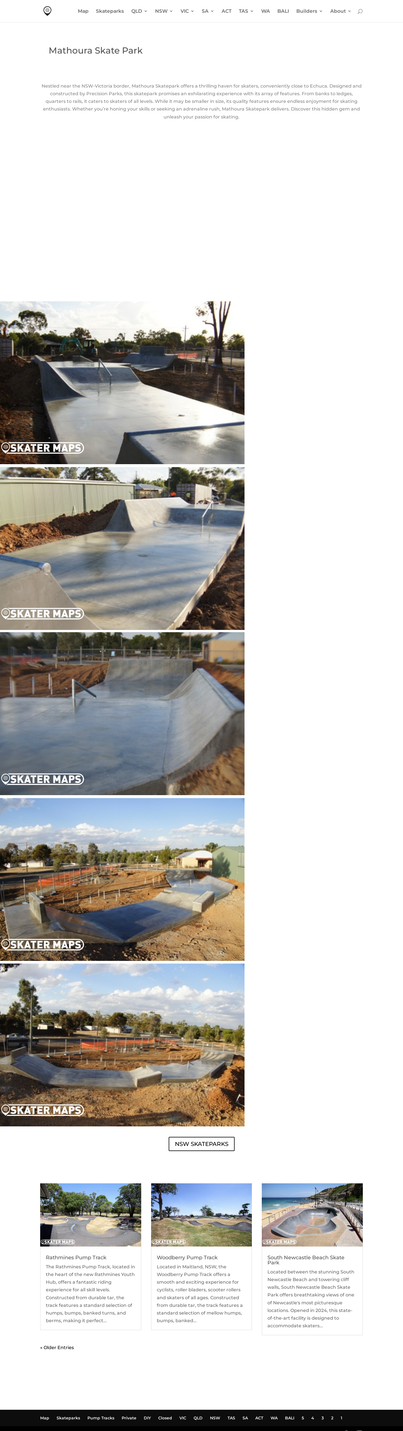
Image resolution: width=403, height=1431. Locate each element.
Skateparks (110, 11)
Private (129, 1380)
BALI (283, 11)
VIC (185, 11)
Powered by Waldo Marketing (75, 1396)
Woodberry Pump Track (187, 1219)
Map (83, 11)
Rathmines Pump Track (76, 1219)
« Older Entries (57, 1309)
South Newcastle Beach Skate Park (305, 1222)
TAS (243, 11)
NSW (161, 11)
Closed (165, 1380)
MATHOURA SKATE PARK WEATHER (201, 241)
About (338, 11)
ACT (226, 11)
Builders (306, 11)
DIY (147, 1380)
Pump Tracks (100, 1380)
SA (205, 11)
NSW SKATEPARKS (201, 1106)
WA (265, 11)
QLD (136, 11)
